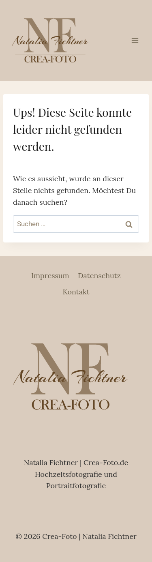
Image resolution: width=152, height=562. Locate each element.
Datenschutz (99, 275)
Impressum (50, 275)
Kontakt (75, 291)
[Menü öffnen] (134, 40)
